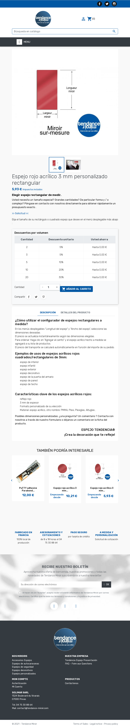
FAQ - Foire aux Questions (78, 663)
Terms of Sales (81, 724)
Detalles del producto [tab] (75, 312)
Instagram (114, 3)
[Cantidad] (49, 287)
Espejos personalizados (24, 673)
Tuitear (36, 296)
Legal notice (96, 724)
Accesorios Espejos (22, 660)
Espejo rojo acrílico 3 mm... (65, 489)
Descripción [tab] (48, 312)
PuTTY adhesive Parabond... (28, 489)
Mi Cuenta (17, 686)
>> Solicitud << (20, 213)
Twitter (106, 3)
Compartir (28, 296)
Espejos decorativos (22, 670)
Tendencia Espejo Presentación (81, 660)
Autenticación (19, 683)
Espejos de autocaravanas (25, 663)
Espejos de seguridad (22, 667)
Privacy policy (111, 724)
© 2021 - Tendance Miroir (24, 724)
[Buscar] (65, 31)
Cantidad (19, 287)
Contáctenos (71, 683)
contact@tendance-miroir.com (32, 708)
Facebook (99, 3)
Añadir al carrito (76, 289)
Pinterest (43, 296)
